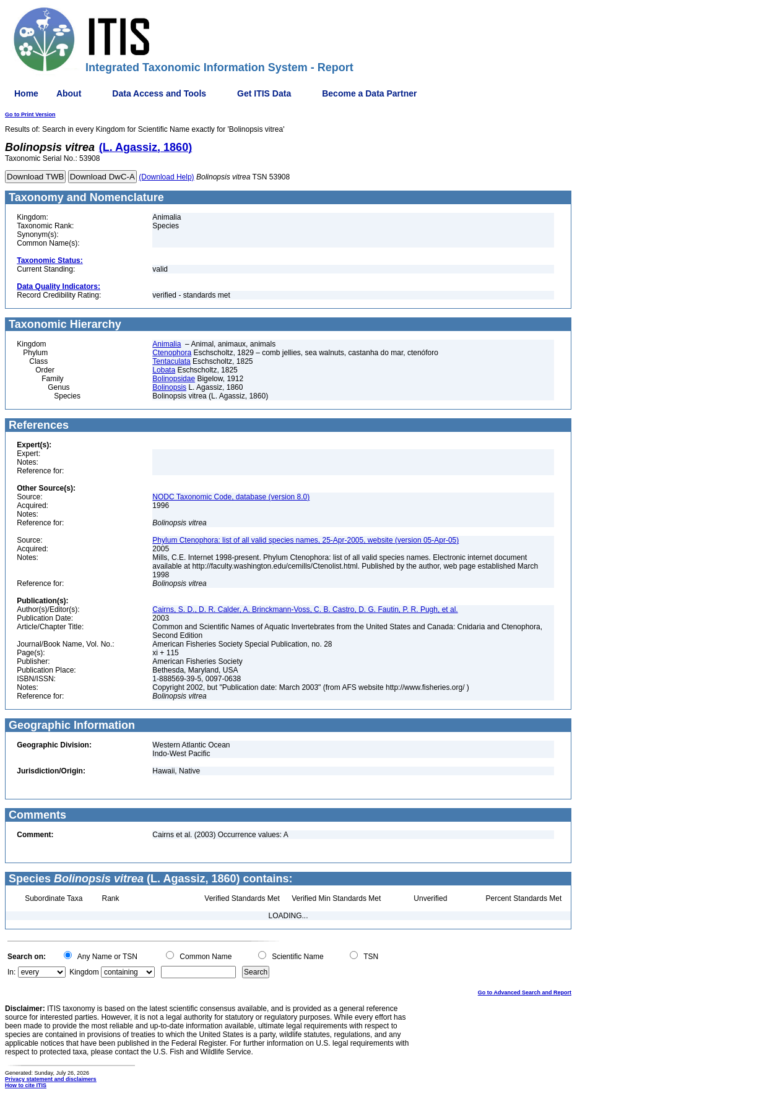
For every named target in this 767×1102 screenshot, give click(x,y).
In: (11, 972)
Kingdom (83, 972)
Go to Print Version (30, 114)
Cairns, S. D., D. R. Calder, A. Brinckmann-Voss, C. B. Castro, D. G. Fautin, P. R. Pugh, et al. (304, 609)
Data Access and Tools (159, 93)
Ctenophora (171, 352)
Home (26, 93)
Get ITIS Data (264, 93)
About (68, 93)
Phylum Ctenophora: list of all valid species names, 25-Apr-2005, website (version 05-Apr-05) (305, 540)
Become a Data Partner (369, 93)
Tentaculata (171, 361)
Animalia (166, 344)
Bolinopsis (169, 387)
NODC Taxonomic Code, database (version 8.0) (231, 497)
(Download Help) (166, 177)
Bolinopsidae (173, 378)
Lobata (163, 370)
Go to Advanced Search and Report (524, 992)
